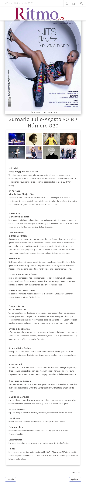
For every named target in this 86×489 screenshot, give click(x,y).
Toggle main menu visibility (82, 12)
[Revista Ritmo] (39, 14)
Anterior (11, 479)
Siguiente (74, 479)
